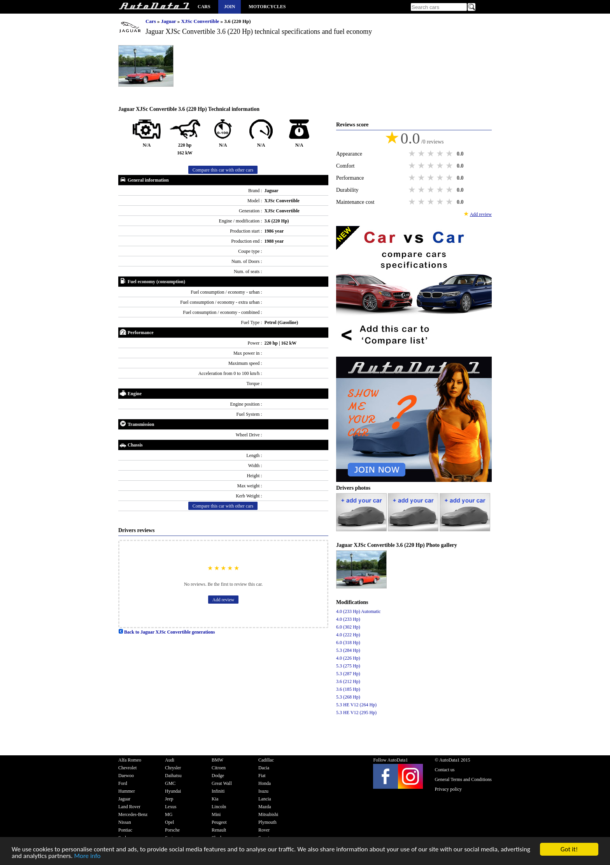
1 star (412, 154)
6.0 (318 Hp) (348, 642)
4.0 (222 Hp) (348, 634)
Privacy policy (448, 789)
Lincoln (219, 806)
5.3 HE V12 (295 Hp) (356, 712)
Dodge (218, 775)
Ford (122, 783)
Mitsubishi (268, 814)
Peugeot (219, 822)
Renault (219, 830)
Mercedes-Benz (132, 814)
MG (168, 814)
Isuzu (263, 791)
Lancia (264, 799)
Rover (264, 830)
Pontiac (125, 830)
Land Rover (129, 806)
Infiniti (218, 791)
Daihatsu (173, 775)
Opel (169, 822)
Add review (223, 599)
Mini (216, 814)
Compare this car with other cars (223, 170)
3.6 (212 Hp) (348, 681)
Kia (215, 799)
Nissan (124, 822)
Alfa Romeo (129, 760)
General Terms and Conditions (463, 779)
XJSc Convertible (200, 21)
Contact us (444, 769)
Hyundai (173, 791)
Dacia (263, 767)
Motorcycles (267, 6)
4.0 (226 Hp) (348, 658)
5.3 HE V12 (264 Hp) (356, 704)
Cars (204, 6)
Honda (264, 783)
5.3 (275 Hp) (348, 666)
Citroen (219, 767)
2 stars (422, 154)
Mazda (264, 806)
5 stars (450, 154)
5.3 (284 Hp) (348, 650)
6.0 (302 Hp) (348, 627)
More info (87, 856)
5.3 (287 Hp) (348, 673)
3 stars (431, 154)
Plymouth (267, 822)
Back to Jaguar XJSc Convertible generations (166, 632)
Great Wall (222, 783)
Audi (169, 760)
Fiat (262, 775)
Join (229, 6)
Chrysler (173, 767)
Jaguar (169, 21)
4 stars (440, 154)
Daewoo (126, 775)
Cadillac (266, 760)
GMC (170, 783)
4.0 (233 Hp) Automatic (358, 611)
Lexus (170, 806)
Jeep (169, 799)
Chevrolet (127, 767)
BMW (217, 760)
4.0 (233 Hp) (348, 619)
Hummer (126, 791)
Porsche (172, 830)
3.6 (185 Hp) (348, 689)
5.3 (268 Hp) (348, 697)
